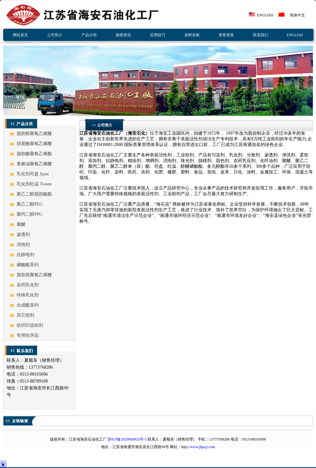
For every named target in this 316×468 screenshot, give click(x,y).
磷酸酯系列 (28, 264)
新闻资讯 (123, 35)
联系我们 (260, 35)
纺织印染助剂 (30, 325)
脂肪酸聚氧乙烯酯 (34, 153)
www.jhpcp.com (202, 447)
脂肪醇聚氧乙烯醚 (34, 133)
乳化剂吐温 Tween (34, 184)
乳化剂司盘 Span (33, 174)
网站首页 (20, 35)
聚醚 (21, 224)
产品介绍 (89, 35)
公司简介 (54, 35)
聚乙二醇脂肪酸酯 (34, 194)
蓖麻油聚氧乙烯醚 (34, 163)
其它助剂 (25, 315)
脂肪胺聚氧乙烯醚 (34, 274)
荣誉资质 (226, 35)
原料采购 (192, 35)
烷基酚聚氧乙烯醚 (34, 143)
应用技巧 (157, 35)
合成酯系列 (28, 305)
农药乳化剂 (28, 285)
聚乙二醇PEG (29, 204)
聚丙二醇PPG (29, 214)
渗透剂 (23, 234)
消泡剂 (23, 244)
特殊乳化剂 (28, 295)
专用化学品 (28, 335)
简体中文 (297, 15)
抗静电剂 (25, 254)
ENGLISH (265, 15)
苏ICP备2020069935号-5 (127, 439)
